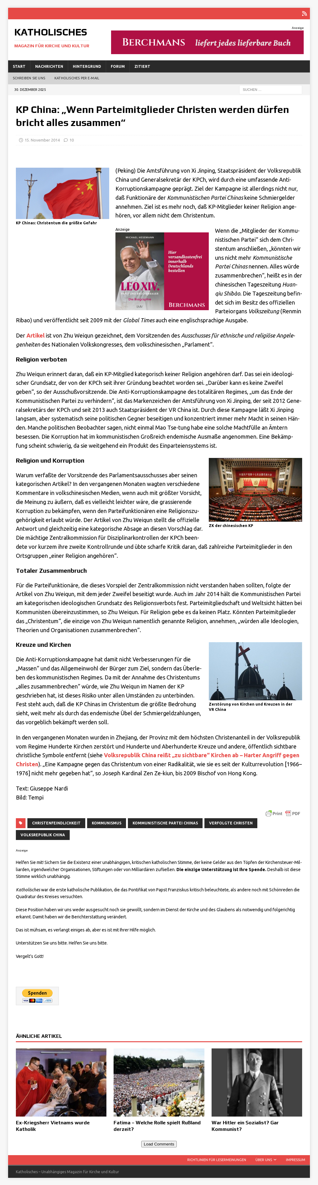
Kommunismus (106, 822)
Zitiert (142, 66)
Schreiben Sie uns (29, 77)
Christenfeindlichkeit (56, 822)
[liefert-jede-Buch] (207, 50)
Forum (118, 66)
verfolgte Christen (231, 822)
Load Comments (159, 1143)
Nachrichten (49, 66)
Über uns (263, 1159)
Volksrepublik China (43, 834)
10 (71, 139)
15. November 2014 (42, 139)
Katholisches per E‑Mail (76, 77)
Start (19, 66)
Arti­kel (35, 335)
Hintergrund (87, 66)
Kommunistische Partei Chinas (165, 822)
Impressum (295, 1159)
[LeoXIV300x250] (162, 305)
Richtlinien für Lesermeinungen (216, 1159)
